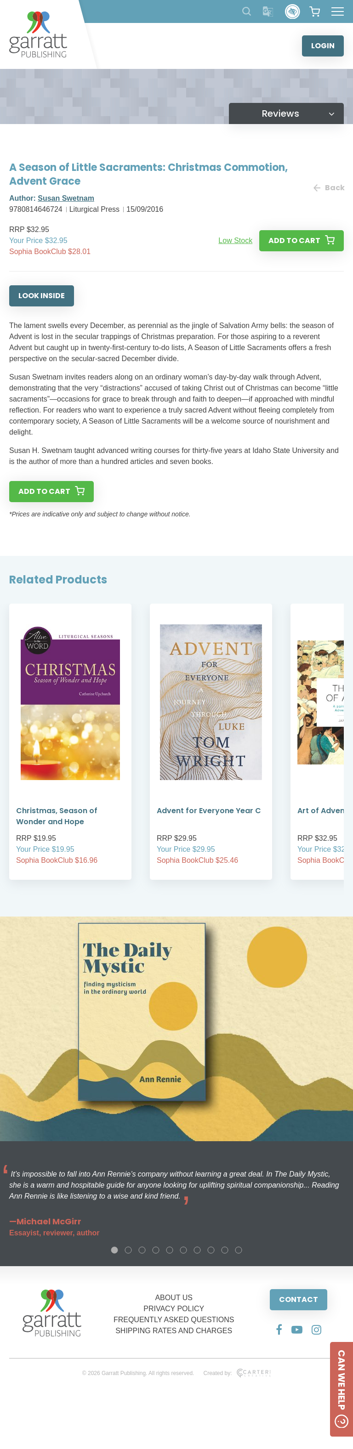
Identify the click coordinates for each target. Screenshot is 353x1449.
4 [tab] (155, 1250)
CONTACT (298, 1299)
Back (328, 187)
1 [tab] (114, 1250)
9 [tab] (224, 1250)
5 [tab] (169, 1250)
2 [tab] (128, 1250)
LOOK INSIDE (41, 295)
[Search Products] (246, 11)
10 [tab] (238, 1250)
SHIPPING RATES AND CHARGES (173, 1331)
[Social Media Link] (279, 1329)
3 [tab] (142, 1250)
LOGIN (323, 45)
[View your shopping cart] (314, 11)
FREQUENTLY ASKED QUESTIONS (174, 1320)
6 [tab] (183, 1250)
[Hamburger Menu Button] (337, 11)
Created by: (237, 1373)
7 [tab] (197, 1250)
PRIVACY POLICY (173, 1309)
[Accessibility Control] (292, 11)
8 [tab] (211, 1250)
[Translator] (268, 11)
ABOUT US (174, 1298)
